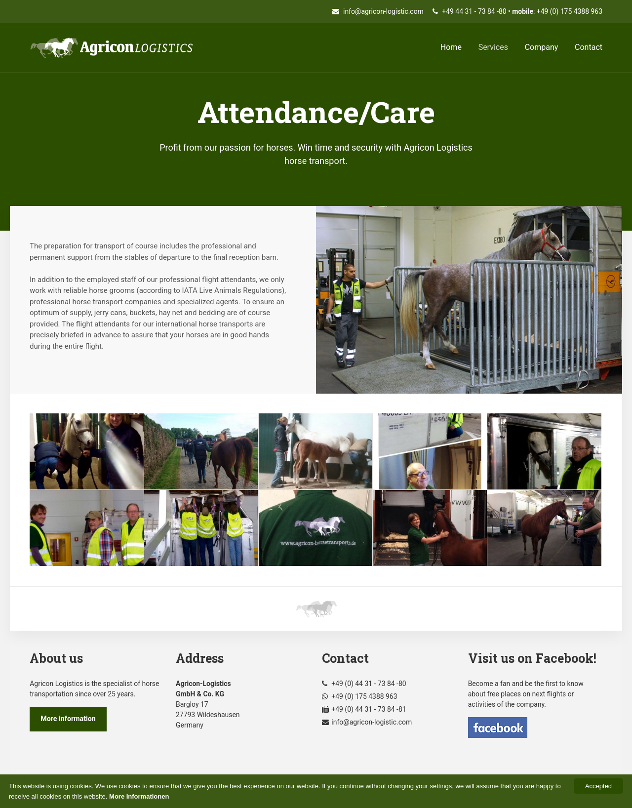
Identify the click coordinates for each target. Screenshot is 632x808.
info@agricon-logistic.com (378, 11)
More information (68, 719)
